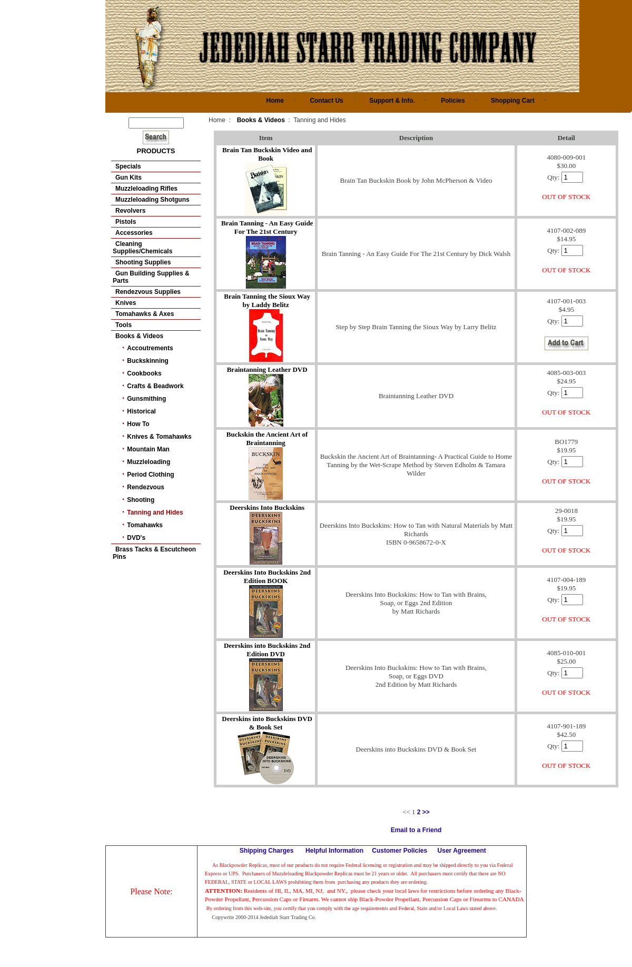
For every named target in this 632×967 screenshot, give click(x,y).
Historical (141, 411)
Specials (128, 166)
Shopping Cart (513, 100)
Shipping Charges (267, 850)
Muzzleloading (148, 462)
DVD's (136, 537)
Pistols (125, 221)
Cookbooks (144, 373)
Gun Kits (128, 177)
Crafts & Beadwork (155, 386)
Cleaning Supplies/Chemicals (142, 247)
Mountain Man (148, 449)
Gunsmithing (146, 398)
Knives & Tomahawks (159, 436)
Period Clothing (150, 474)
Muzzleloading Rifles (146, 188)
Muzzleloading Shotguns (152, 199)
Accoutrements (150, 348)
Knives (125, 303)
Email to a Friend (416, 830)
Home (275, 100)
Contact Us (326, 100)
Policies (453, 100)
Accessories (134, 232)
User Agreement (462, 850)
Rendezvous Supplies (148, 291)
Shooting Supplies (143, 262)
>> (426, 812)
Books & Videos (139, 336)
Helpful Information (334, 850)
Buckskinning (148, 360)
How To (138, 424)
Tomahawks (145, 525)
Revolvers (130, 210)
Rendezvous (145, 487)
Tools (123, 325)
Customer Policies (399, 850)
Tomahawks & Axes (144, 314)
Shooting (140, 500)
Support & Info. (392, 100)
